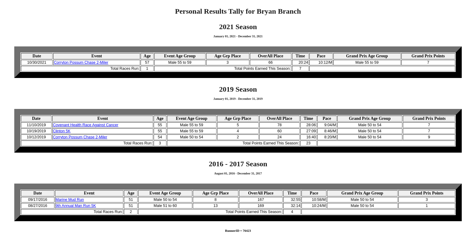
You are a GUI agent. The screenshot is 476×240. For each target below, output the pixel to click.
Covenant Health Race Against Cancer (85, 125)
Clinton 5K (61, 131)
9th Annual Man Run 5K (76, 206)
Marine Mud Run (70, 200)
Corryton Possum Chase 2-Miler (81, 62)
